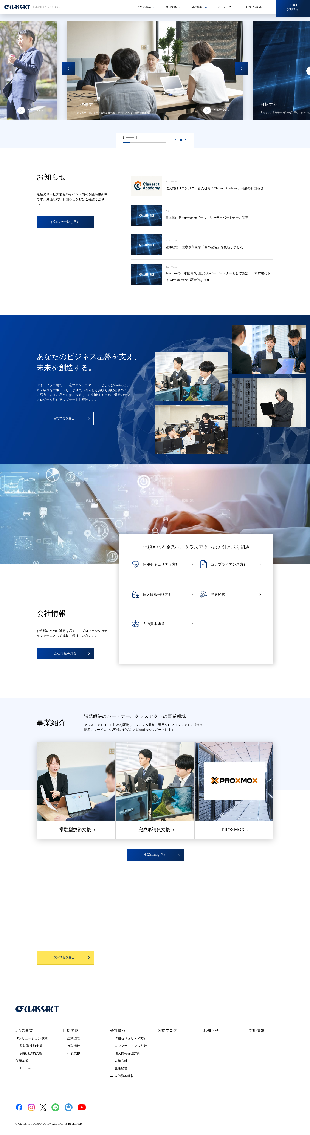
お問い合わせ (254, 7)
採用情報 (256, 1030)
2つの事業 (24, 1030)
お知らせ (211, 1030)
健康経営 (121, 1068)
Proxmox (26, 1068)
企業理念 (73, 1038)
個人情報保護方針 (127, 1053)
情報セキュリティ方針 (131, 1038)
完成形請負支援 (31, 1053)
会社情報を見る (65, 653)
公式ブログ (224, 7)
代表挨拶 (73, 1053)
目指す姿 (70, 1030)
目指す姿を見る (64, 418)
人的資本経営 (124, 1076)
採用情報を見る (64, 957)
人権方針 (121, 1061)
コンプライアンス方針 (131, 1046)
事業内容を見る (155, 855)
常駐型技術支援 (31, 1046)
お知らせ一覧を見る (65, 222)
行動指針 (73, 1046)
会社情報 (118, 1030)
